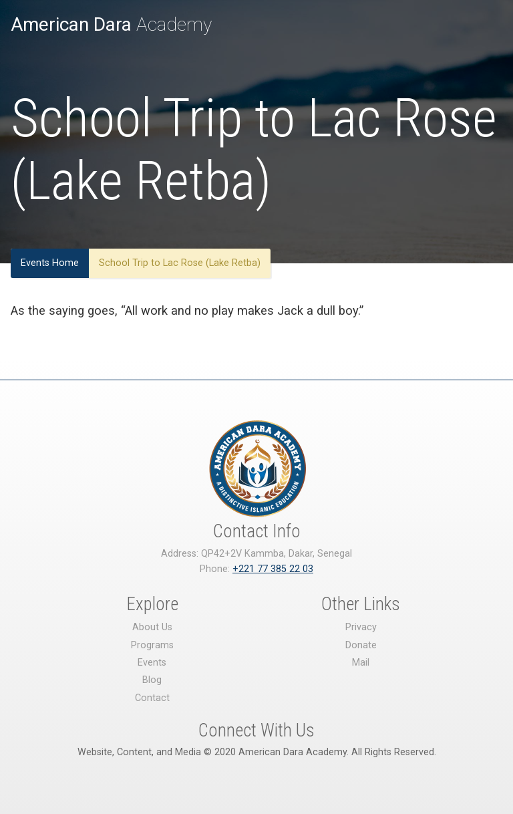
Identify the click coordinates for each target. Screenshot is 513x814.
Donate (361, 645)
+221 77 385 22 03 (272, 569)
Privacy (361, 627)
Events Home (50, 263)
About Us (152, 627)
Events (152, 662)
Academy (111, 24)
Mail (360, 662)
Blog (152, 680)
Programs (152, 645)
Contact (152, 698)
